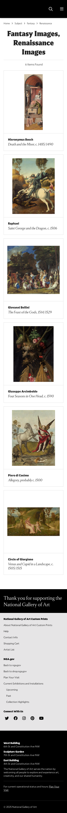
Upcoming (12, 689)
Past (8, 695)
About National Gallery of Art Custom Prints (28, 625)
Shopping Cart (11, 643)
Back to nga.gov (12, 665)
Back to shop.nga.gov (15, 671)
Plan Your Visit (11, 677)
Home (7, 23)
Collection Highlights (17, 702)
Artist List (9, 649)
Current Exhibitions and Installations (23, 683)
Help (6, 631)
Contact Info (11, 637)
